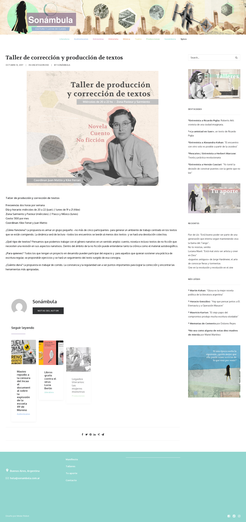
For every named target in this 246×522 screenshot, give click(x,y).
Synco (184, 39)
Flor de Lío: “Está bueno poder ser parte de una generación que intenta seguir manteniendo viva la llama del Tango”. (213, 238)
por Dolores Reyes (212, 323)
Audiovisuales (81, 39)
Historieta (113, 39)
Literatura (64, 39)
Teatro (138, 39)
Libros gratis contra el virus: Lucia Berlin (50, 389)
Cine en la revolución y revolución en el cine (210, 267)
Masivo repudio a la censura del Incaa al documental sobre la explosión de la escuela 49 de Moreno (23, 395)
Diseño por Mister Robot (17, 516)
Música (126, 39)
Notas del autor (48, 311)
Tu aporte (71, 473)
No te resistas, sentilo (199, 247)
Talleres (70, 466)
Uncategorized (40, 65)
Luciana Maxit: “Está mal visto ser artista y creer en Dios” (213, 253)
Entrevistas (98, 39)
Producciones (153, 39)
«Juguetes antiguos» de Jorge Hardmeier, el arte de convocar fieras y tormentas (213, 261)
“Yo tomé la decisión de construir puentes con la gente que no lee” (214, 168)
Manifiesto (72, 459)
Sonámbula (170, 39)
